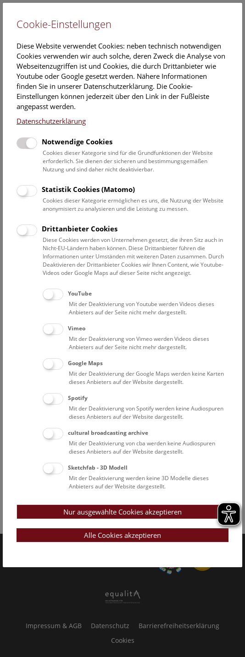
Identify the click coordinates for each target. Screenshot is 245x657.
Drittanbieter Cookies (79, 228)
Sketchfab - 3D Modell (98, 467)
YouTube (80, 293)
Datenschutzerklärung (51, 121)
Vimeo (76, 328)
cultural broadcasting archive (108, 433)
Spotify (78, 398)
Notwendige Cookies (77, 141)
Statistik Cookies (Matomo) (88, 189)
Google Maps (85, 363)
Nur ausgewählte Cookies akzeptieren (122, 511)
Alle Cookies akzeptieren (122, 535)
